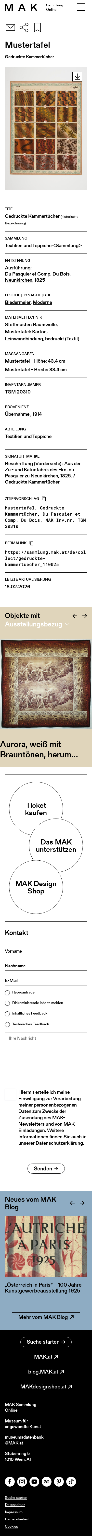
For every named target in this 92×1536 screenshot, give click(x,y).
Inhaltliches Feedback (29, 1013)
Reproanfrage (23, 992)
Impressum (14, 1511)
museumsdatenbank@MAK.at (24, 1440)
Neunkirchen (18, 280)
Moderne (42, 302)
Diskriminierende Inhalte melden (37, 1003)
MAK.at (46, 1357)
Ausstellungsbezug (33, 624)
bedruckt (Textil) (62, 339)
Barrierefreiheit (17, 1519)
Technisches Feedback (30, 1024)
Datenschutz (15, 1504)
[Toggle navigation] (81, 7)
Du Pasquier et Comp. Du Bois (37, 274)
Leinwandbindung (24, 339)
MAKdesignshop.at (46, 1386)
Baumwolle (45, 325)
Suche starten (46, 1342)
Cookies (11, 1526)
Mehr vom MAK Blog (46, 1317)
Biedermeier (18, 302)
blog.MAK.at (46, 1371)
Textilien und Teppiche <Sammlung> (43, 246)
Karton (39, 332)
